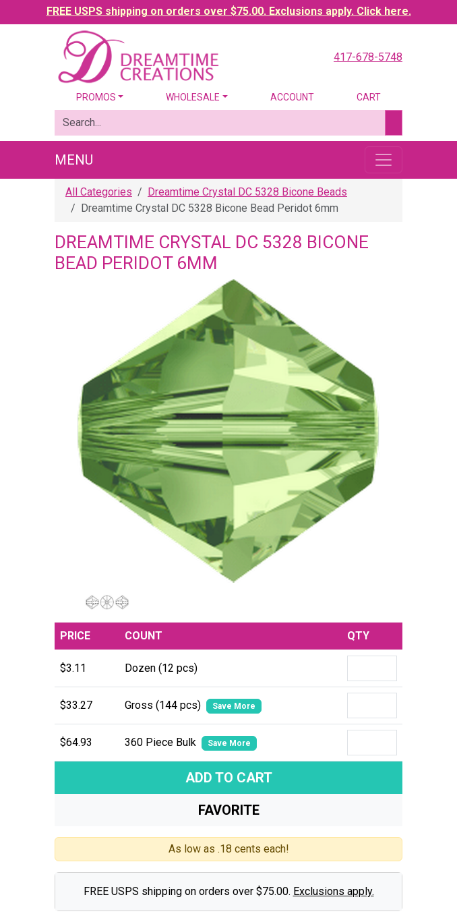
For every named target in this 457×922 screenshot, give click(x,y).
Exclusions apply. (333, 891)
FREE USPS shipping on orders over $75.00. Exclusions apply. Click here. (229, 11)
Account (292, 97)
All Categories (98, 191)
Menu (74, 160)
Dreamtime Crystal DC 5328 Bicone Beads (247, 191)
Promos (96, 97)
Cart (369, 97)
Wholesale (193, 97)
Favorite (229, 810)
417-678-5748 (368, 57)
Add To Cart (228, 778)
